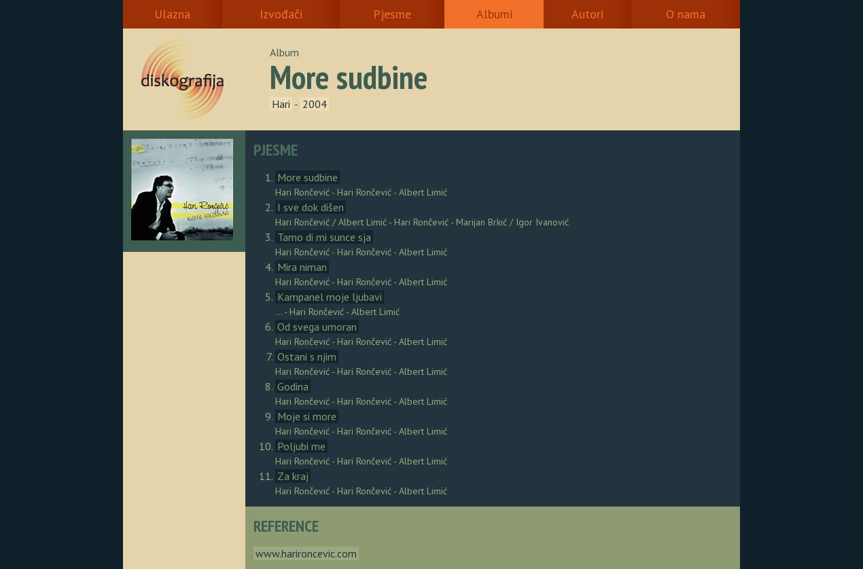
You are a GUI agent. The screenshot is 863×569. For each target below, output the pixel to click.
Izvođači (281, 14)
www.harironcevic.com (306, 553)
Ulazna (172, 14)
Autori (587, 14)
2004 (314, 104)
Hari (281, 104)
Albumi (494, 14)
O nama (685, 14)
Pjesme (392, 14)
